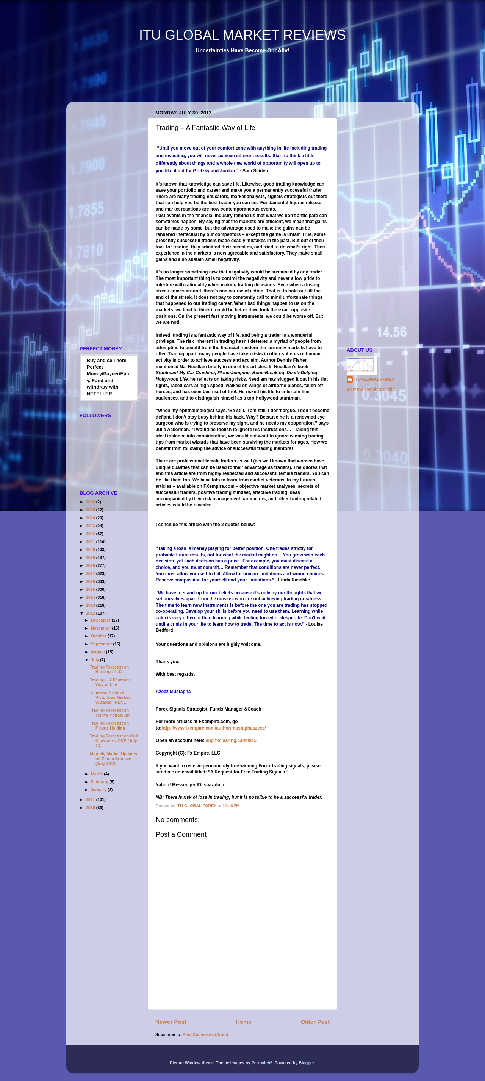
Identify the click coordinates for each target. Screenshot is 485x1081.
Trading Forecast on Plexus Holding (109, 725)
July (95, 660)
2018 (91, 565)
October (99, 636)
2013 (91, 605)
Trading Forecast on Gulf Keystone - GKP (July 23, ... (114, 741)
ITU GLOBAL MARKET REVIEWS (242, 35)
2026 (91, 502)
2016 (91, 581)
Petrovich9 (262, 1063)
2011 (91, 799)
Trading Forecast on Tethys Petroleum (110, 712)
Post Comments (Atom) (205, 1034)
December (101, 620)
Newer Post (170, 1022)
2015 (91, 589)
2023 (91, 525)
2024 (91, 518)
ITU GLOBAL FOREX (374, 379)
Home (244, 1022)
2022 (91, 533)
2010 (91, 807)
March (97, 774)
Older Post (315, 1022)
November (101, 628)
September (102, 644)
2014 (91, 597)
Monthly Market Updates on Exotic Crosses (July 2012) (113, 758)
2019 (91, 557)
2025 (91, 510)
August (98, 652)
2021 (91, 541)
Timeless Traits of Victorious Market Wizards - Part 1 (110, 697)
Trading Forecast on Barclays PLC (109, 669)
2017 (91, 573)
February (100, 782)
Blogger (306, 1063)
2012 (91, 613)
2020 (91, 549)
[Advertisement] (212, 83)
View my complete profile (371, 389)
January (99, 789)
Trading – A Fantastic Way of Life (110, 682)
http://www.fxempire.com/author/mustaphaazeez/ (213, 728)
